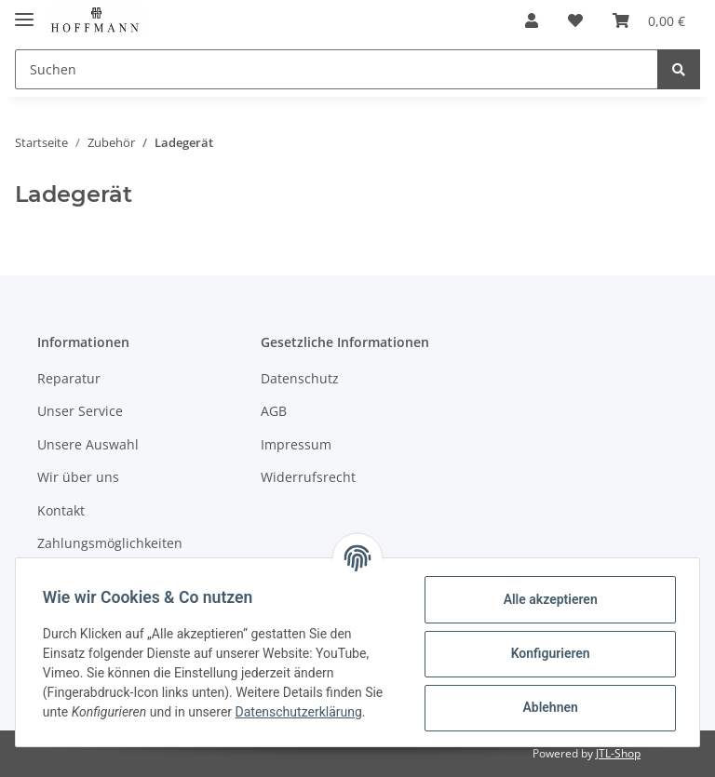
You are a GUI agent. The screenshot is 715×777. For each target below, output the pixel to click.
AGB (274, 411)
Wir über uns (78, 477)
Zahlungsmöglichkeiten (109, 543)
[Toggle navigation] (24, 11)
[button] (531, 20)
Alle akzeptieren (547, 599)
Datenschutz (300, 378)
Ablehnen (546, 707)
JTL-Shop (618, 753)
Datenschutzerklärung (301, 711)
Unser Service (80, 411)
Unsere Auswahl (88, 444)
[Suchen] (336, 69)
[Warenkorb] (649, 20)
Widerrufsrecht (308, 477)
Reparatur (69, 378)
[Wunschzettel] (575, 20)
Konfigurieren (547, 653)
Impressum (296, 444)
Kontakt (61, 510)
